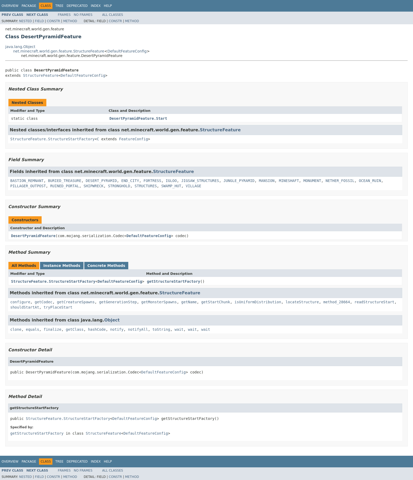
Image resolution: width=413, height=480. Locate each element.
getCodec (43, 302)
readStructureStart (375, 302)
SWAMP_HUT (171, 186)
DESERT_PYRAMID (101, 181)
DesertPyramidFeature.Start (138, 118)
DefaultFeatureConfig (127, 51)
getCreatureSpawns (76, 302)
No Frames (83, 15)
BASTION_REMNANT (26, 181)
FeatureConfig (133, 139)
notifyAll (138, 329)
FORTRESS (152, 181)
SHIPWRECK (93, 186)
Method (70, 21)
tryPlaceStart (57, 307)
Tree (59, 6)
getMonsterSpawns (159, 302)
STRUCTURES (146, 186)
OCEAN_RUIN (370, 181)
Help (108, 6)
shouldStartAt (24, 307)
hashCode (97, 329)
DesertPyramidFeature (33, 236)
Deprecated (77, 6)
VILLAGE (193, 186)
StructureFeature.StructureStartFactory (52, 139)
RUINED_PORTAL (64, 186)
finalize (52, 329)
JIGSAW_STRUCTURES (200, 181)
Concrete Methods (106, 265)
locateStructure (302, 302)
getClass (74, 329)
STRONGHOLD (119, 186)
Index (96, 6)
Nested (25, 21)
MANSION (266, 181)
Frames (64, 15)
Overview (10, 6)
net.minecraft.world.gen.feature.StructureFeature (58, 51)
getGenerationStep (118, 302)
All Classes (112, 15)
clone (15, 329)
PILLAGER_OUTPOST (28, 186)
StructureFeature (40, 75)
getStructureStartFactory (173, 281)
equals (32, 329)
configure (20, 302)
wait (179, 329)
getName (189, 302)
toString (161, 329)
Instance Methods (61, 265)
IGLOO (171, 181)
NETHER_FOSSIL (340, 181)
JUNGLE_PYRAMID (238, 181)
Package (29, 6)
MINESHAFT (289, 181)
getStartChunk (215, 302)
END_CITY (130, 181)
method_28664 (336, 302)
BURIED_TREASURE (64, 181)
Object (112, 320)
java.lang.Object (20, 47)
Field (39, 21)
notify (117, 329)
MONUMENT (312, 181)
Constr (53, 21)
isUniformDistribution (257, 302)
